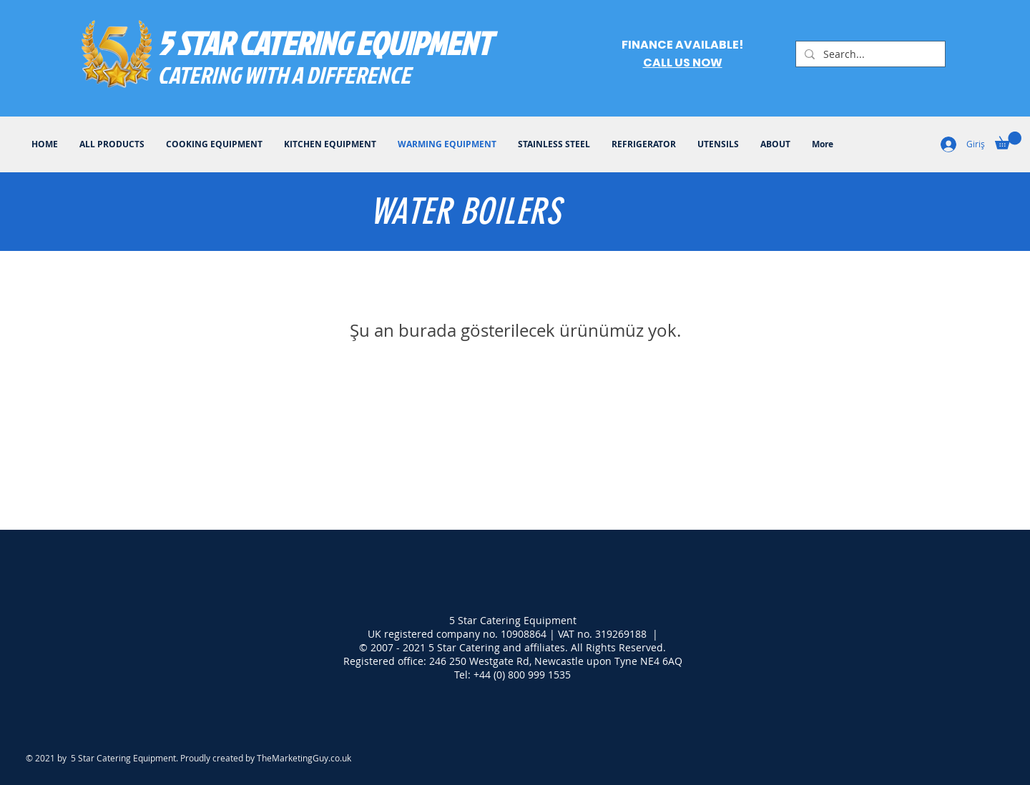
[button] (1008, 140)
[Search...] (869, 54)
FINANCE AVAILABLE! (682, 44)
